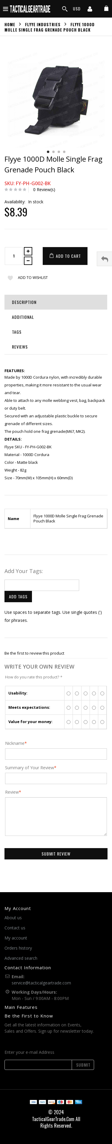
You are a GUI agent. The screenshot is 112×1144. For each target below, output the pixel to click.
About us (13, 917)
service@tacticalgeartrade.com (41, 983)
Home (9, 24)
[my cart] (106, 8)
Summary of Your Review (29, 768)
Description (24, 302)
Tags (17, 332)
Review (12, 792)
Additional (23, 317)
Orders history (18, 948)
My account (15, 938)
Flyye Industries (43, 24)
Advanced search (20, 958)
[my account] (90, 9)
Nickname (14, 743)
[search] (65, 9)
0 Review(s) (44, 189)
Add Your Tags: (23, 571)
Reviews (20, 347)
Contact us (14, 928)
